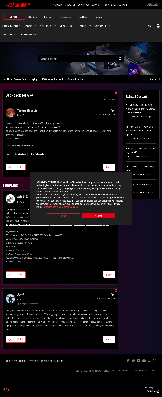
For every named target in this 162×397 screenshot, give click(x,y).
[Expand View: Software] (55, 17)
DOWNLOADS (84, 4)
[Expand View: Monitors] (89, 26)
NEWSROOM (33, 361)
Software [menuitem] (48, 17)
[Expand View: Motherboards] (54, 26)
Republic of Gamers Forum (15, 79)
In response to (29, 304)
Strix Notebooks (37, 154)
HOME (22, 361)
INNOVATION (70, 4)
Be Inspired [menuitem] (15, 17)
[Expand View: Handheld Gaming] (20, 26)
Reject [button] (63, 216)
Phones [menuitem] (28, 26)
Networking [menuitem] (7, 34)
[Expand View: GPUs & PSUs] (74, 26)
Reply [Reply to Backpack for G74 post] (109, 167)
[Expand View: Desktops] (89, 17)
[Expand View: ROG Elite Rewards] (38, 34)
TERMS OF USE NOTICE (84, 371)
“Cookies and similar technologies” (60, 207)
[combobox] (81, 58)
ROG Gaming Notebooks (53, 79)
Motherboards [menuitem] (46, 26)
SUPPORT (123, 4)
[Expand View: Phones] (34, 26)
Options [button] (154, 79)
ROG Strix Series (134, 117)
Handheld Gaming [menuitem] (10, 26)
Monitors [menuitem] (84, 26)
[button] (9, 167)
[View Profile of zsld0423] (23, 197)
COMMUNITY (97, 4)
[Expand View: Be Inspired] (23, 17)
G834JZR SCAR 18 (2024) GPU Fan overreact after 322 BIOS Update (139, 131)
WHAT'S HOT (110, 4)
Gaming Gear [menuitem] (100, 26)
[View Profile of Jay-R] (21, 295)
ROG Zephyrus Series (136, 175)
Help (149, 26)
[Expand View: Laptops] (104, 17)
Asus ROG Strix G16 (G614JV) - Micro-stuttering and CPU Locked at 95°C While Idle (140, 109)
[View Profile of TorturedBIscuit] (27, 111)
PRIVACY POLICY (102, 371)
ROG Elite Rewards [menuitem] (28, 34)
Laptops (34, 79)
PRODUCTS (58, 4)
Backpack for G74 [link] (75, 79)
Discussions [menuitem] (65, 17)
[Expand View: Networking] (14, 34)
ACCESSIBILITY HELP (52, 361)
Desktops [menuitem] (83, 17)
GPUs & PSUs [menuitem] (66, 26)
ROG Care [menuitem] (32, 17)
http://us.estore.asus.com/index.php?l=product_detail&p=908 (33, 127)
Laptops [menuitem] (98, 17)
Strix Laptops (20, 154)
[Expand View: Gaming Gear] (108, 26)
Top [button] (7, 389)
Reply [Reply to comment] (109, 274)
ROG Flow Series (134, 156)
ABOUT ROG (12, 361)
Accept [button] (98, 216)
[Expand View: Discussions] (73, 17)
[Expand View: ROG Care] (39, 17)
